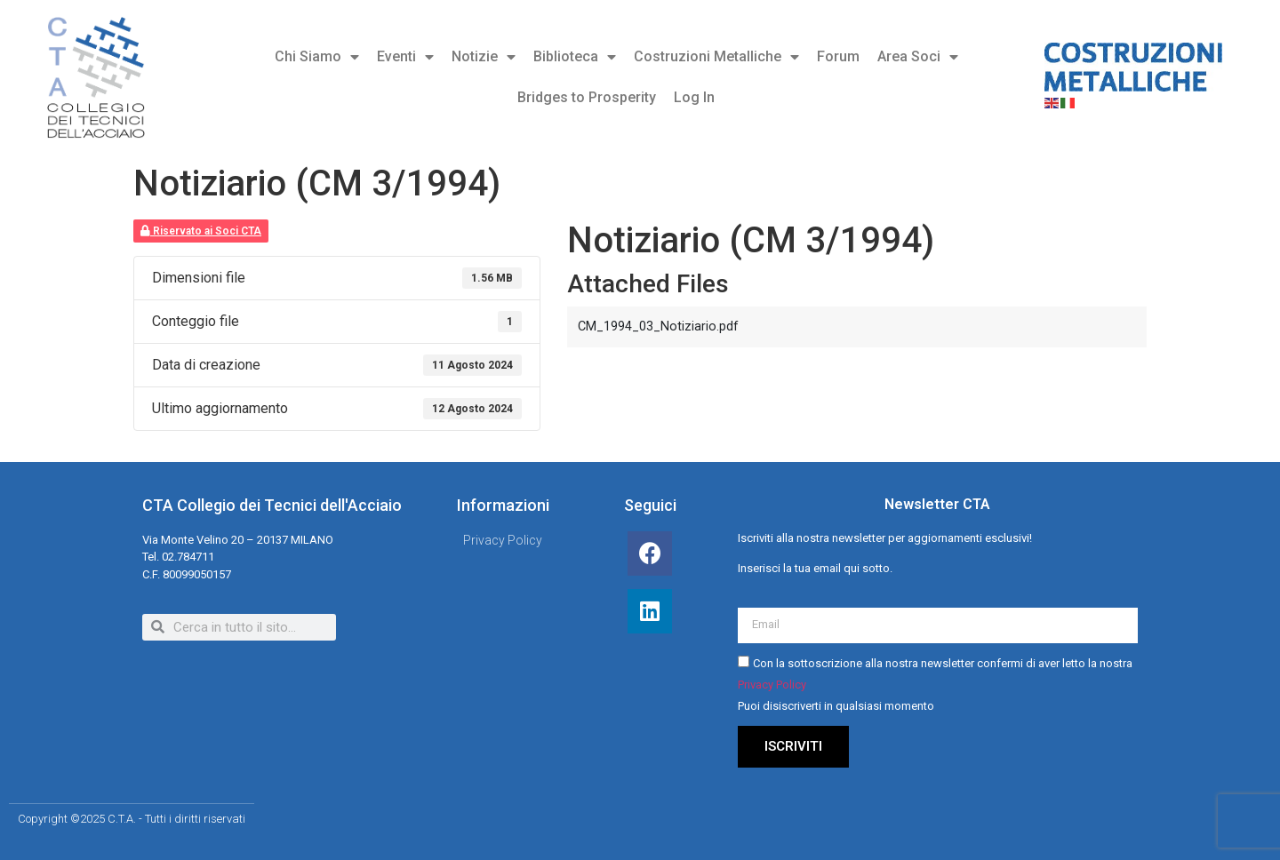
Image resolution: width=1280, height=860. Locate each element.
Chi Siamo (317, 57)
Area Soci (917, 57)
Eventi (405, 57)
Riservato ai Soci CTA (200, 231)
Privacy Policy (772, 684)
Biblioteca (574, 57)
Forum (838, 56)
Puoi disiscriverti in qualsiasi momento (836, 706)
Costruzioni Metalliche (716, 57)
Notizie (484, 57)
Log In (694, 97)
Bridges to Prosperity (586, 97)
